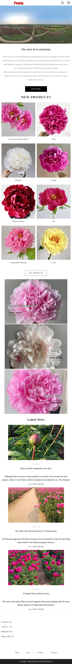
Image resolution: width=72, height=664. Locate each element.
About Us (6, 627)
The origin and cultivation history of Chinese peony (36, 531)
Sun (53, 221)
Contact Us (54, 652)
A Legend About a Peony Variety (36, 593)
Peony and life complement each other (36, 468)
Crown (53, 262)
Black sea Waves (18, 221)
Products (40, 652)
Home (17, 652)
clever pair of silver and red (18, 139)
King (53, 139)
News (28, 652)
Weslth (53, 180)
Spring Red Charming (18, 262)
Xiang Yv (18, 180)
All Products (36, 273)
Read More (36, 89)
